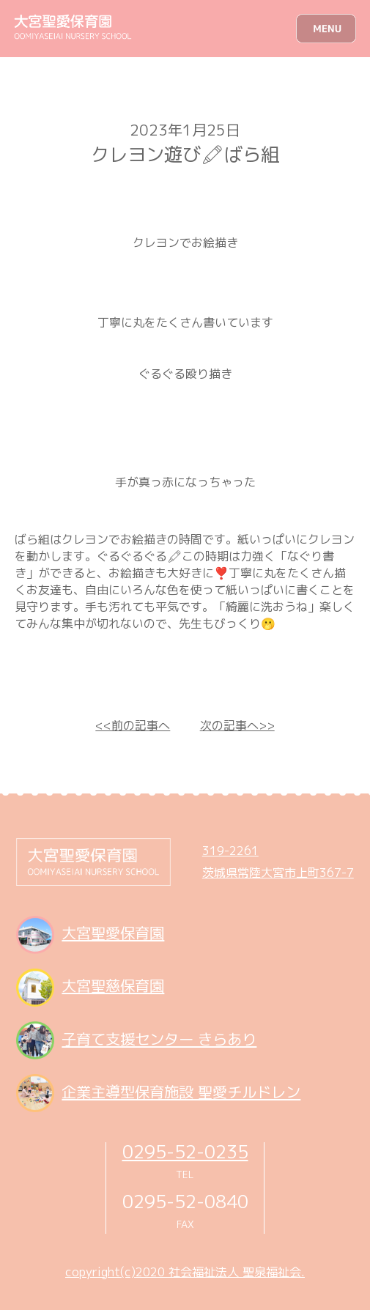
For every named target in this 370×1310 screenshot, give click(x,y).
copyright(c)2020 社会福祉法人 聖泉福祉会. (185, 1272)
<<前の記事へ (132, 725)
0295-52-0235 (185, 1151)
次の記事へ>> (237, 725)
